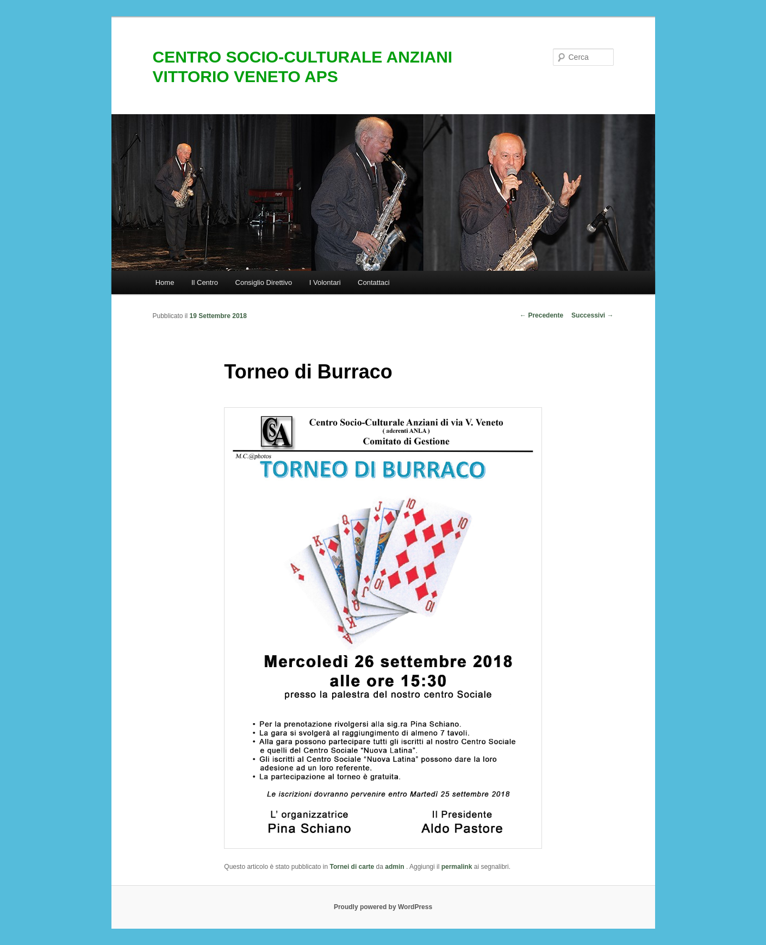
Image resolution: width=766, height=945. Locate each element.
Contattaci (374, 282)
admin (395, 867)
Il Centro (204, 282)
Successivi (592, 315)
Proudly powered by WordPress (383, 907)
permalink (456, 867)
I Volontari (325, 282)
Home (165, 282)
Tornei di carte (351, 867)
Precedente (541, 315)
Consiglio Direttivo (263, 282)
